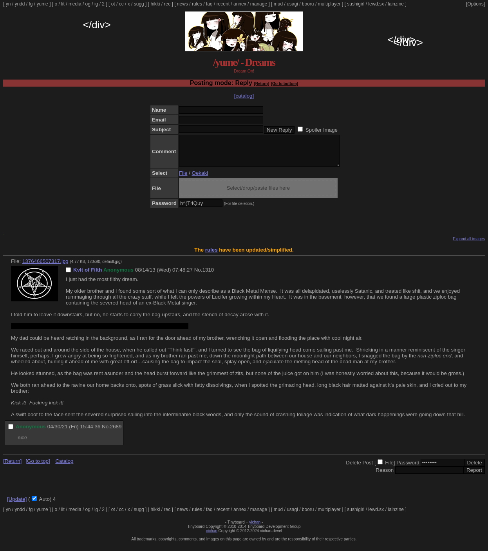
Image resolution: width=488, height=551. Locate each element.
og (87, 4)
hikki (155, 4)
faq (209, 4)
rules (197, 4)
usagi (292, 4)
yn (8, 4)
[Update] (17, 505)
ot (113, 4)
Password (407, 468)
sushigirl (355, 4)
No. (198, 276)
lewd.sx (376, 4)
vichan (254, 528)
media (75, 4)
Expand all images (469, 245)
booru (308, 4)
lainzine (396, 4)
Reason (385, 476)
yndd (19, 4)
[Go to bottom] (284, 84)
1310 (208, 276)
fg (31, 4)
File (183, 179)
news (182, 4)
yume (42, 4)
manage (258, 4)
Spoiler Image (321, 130)
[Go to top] (37, 467)
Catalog (64, 467)
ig (96, 4)
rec (167, 4)
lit (63, 4)
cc (121, 4)
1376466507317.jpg (45, 267)
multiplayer (329, 4)
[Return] (261, 84)
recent (223, 4)
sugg (139, 4)
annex (239, 4)
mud (278, 4)
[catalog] (244, 96)
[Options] (475, 4)
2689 (116, 432)
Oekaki (200, 179)
